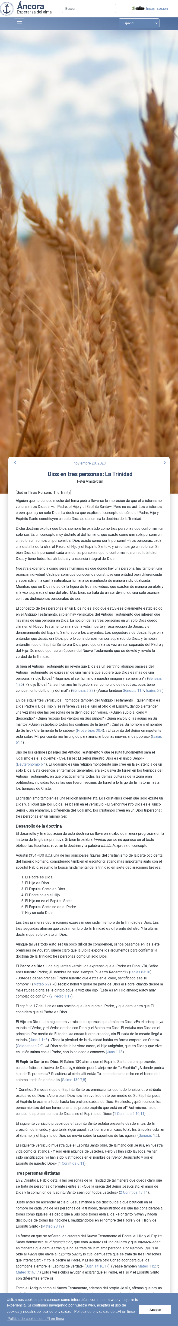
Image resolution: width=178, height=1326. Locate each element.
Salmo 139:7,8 (73, 1080)
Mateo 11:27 (148, 1266)
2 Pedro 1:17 (61, 996)
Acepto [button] (155, 1310)
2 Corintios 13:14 (134, 1192)
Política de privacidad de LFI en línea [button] (104, 1311)
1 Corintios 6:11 (71, 1163)
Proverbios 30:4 (90, 730)
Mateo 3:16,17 (27, 1272)
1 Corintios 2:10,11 (129, 1114)
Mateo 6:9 (41, 984)
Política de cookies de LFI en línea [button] (35, 1319)
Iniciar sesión (157, 8)
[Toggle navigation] (19, 23)
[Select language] (139, 23)
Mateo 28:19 (52, 1226)
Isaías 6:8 (154, 690)
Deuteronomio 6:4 (31, 764)
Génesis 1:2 (148, 1135)
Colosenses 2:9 (29, 1046)
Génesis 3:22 (83, 690)
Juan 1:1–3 (39, 1040)
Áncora (30, 6)
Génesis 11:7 (133, 690)
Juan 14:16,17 (97, 1266)
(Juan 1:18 (114, 1052)
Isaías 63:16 (140, 972)
